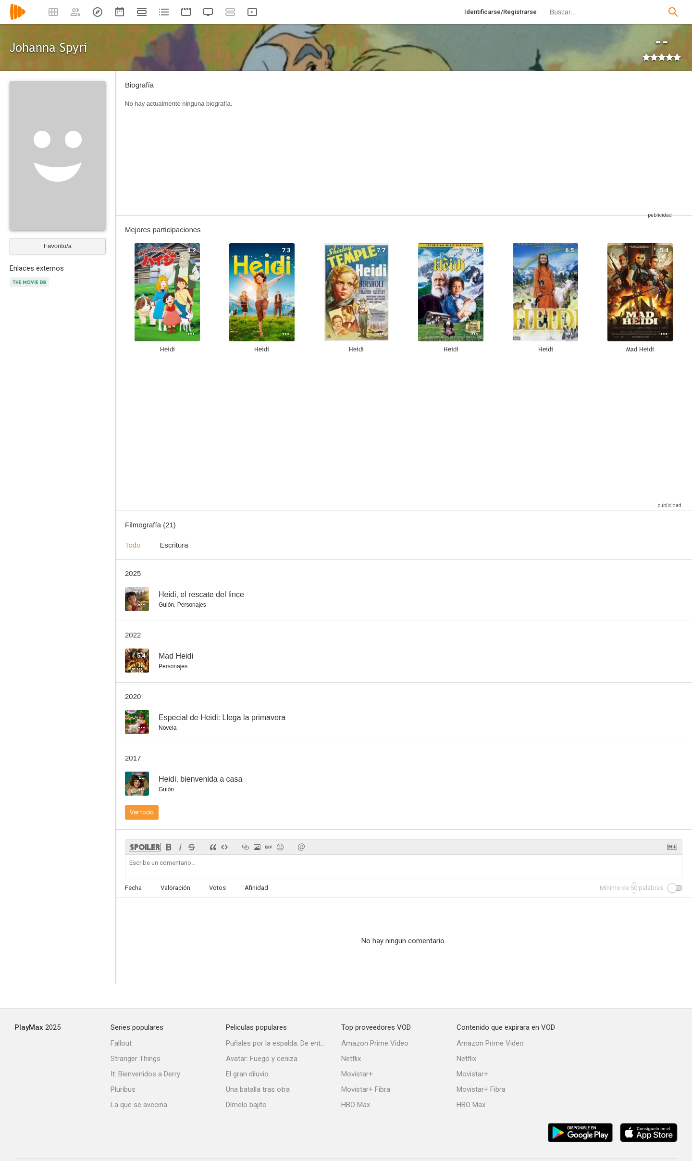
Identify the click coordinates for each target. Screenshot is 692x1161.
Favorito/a (58, 246)
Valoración (175, 887)
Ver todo (142, 812)
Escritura (174, 545)
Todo (133, 545)
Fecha (133, 887)
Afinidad (256, 887)
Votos (217, 887)
